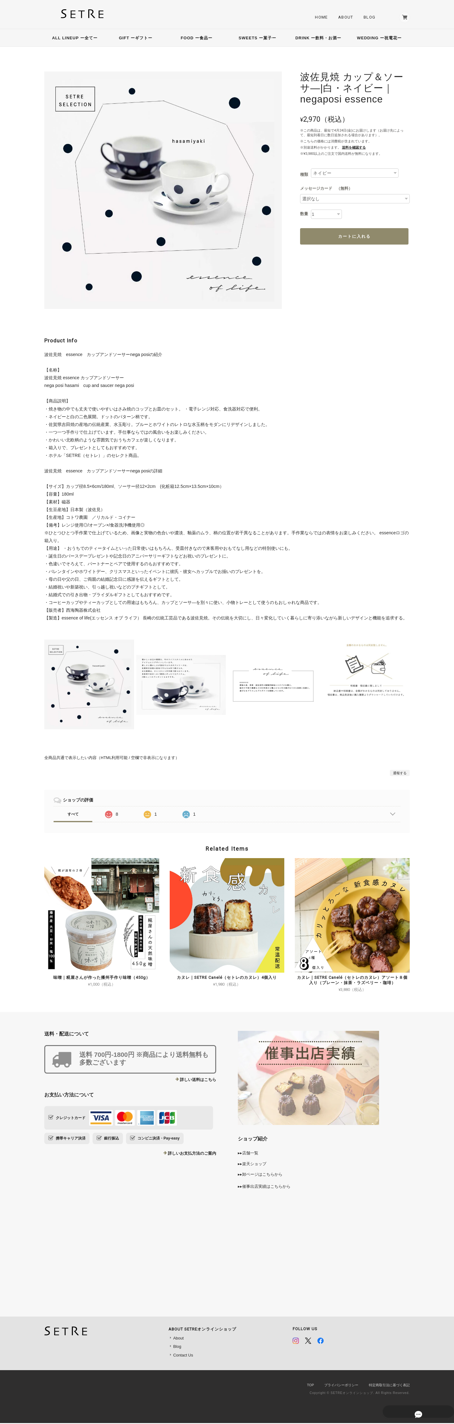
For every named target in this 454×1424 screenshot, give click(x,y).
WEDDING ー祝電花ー (379, 39)
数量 (304, 215)
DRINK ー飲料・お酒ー (318, 39)
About (343, 17)
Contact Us (183, 1356)
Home (319, 17)
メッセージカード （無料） (326, 189)
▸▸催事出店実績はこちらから (264, 1187)
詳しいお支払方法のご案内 (192, 1154)
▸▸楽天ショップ (252, 1164)
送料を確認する (354, 148)
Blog (367, 17)
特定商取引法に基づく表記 (389, 1386)
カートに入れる (354, 237)
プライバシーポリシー (341, 1386)
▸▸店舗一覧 (248, 1154)
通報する (400, 774)
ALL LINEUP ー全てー (75, 39)
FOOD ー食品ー (196, 39)
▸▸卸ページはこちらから (260, 1175)
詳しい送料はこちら (198, 1080)
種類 (304, 175)
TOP (310, 1386)
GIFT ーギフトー (138, 39)
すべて (73, 815)
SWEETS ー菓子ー (258, 39)
